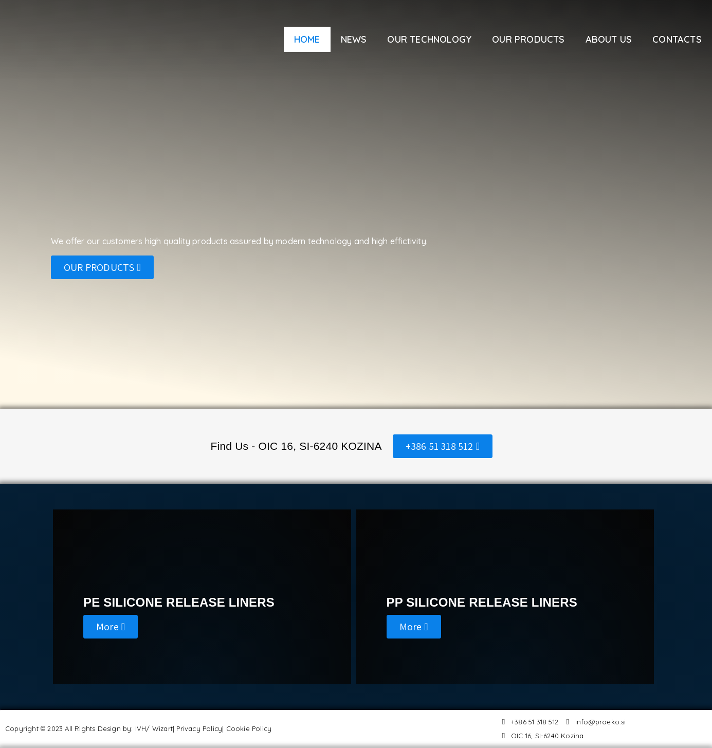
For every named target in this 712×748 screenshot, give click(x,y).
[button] (102, 267)
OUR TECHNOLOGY (429, 39)
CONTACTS (677, 39)
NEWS (354, 39)
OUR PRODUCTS (528, 39)
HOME (307, 39)
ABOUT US (609, 39)
